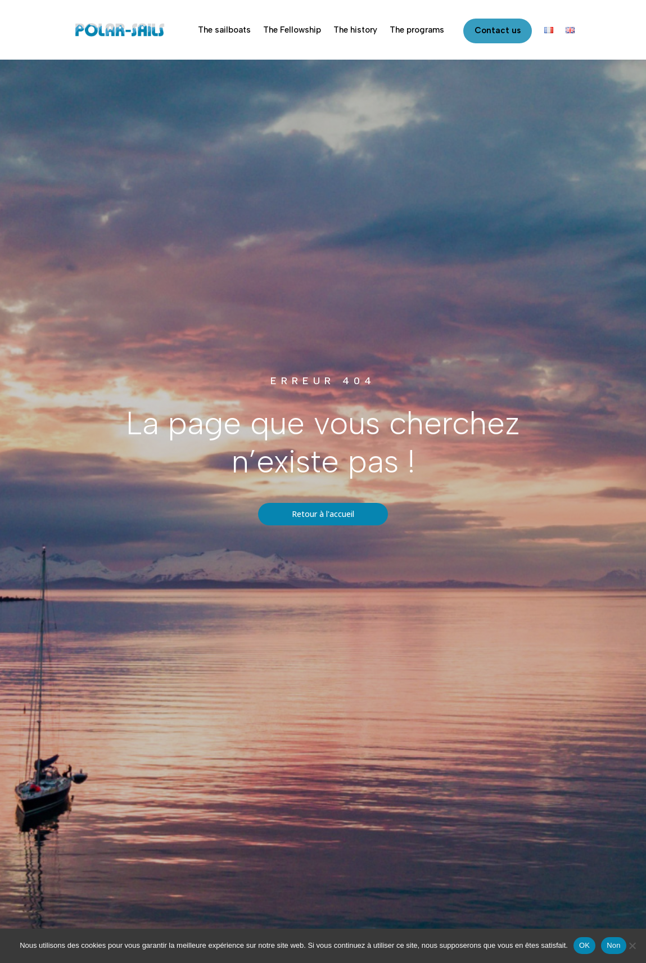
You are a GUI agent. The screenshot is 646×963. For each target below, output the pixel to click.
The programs (417, 30)
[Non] (632, 945)
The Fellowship (292, 30)
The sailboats (224, 30)
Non (614, 945)
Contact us (498, 30)
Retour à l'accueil (323, 513)
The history (355, 30)
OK (584, 945)
